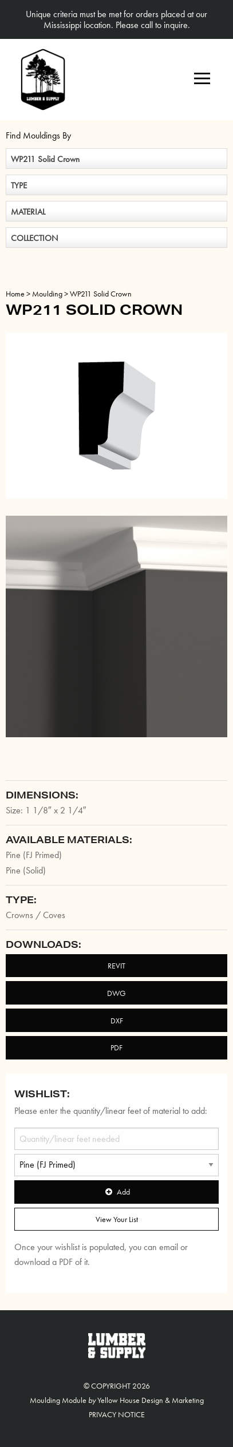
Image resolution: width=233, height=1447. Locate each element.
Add (116, 1192)
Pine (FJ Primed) (34, 855)
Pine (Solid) (26, 870)
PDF (116, 1047)
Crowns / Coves (35, 915)
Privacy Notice (117, 1414)
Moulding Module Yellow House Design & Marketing (117, 1400)
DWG (116, 993)
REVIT (116, 965)
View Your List (117, 1219)
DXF (116, 1020)
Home (15, 293)
